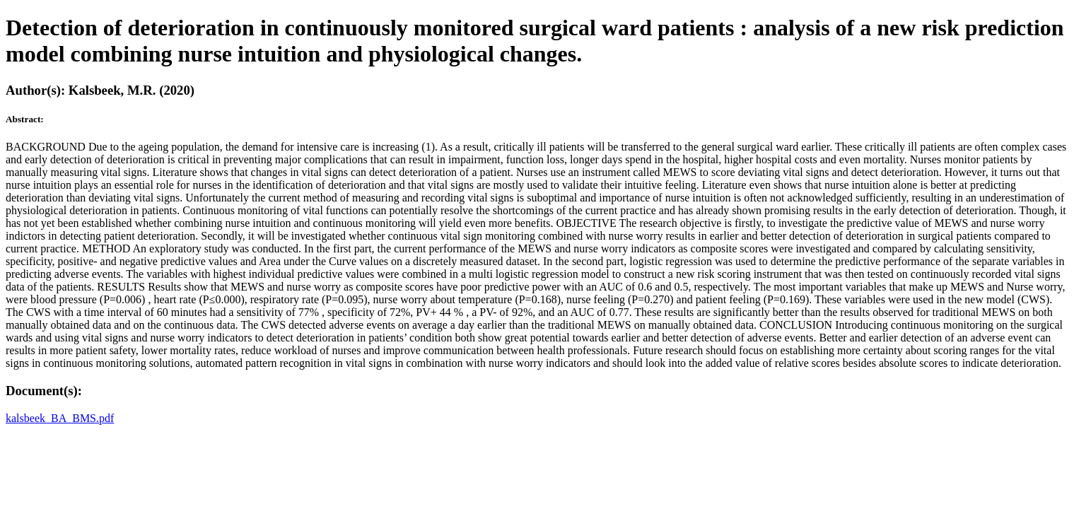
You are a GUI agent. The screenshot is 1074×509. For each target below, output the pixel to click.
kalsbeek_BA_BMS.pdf (60, 418)
